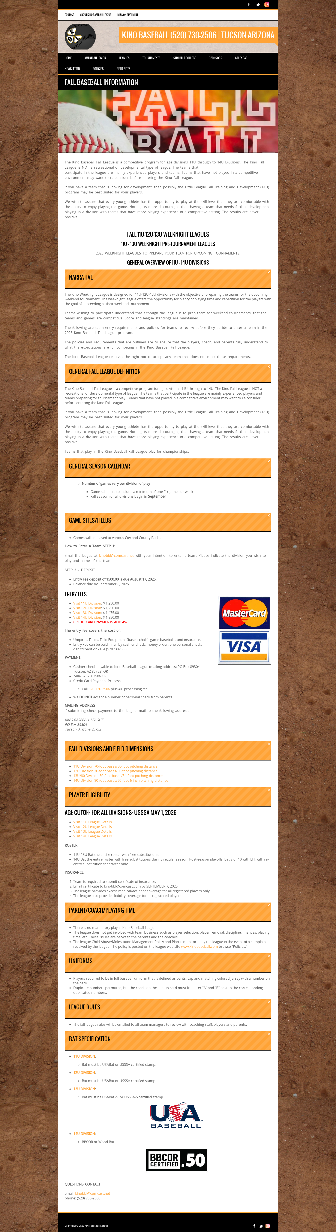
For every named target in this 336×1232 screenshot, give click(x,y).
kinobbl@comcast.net (116, 555)
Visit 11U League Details (92, 822)
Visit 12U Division (87, 608)
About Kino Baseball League (95, 15)
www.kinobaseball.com (199, 946)
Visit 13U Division (87, 612)
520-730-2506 (99, 689)
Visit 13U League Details (92, 831)
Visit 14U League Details (92, 836)
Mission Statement (127, 15)
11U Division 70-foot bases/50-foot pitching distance (115, 766)
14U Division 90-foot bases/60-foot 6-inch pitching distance (120, 780)
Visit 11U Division (87, 603)
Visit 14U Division (87, 617)
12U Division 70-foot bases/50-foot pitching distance (115, 771)
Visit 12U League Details (92, 826)
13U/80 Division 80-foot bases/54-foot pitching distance (118, 775)
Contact (69, 15)
